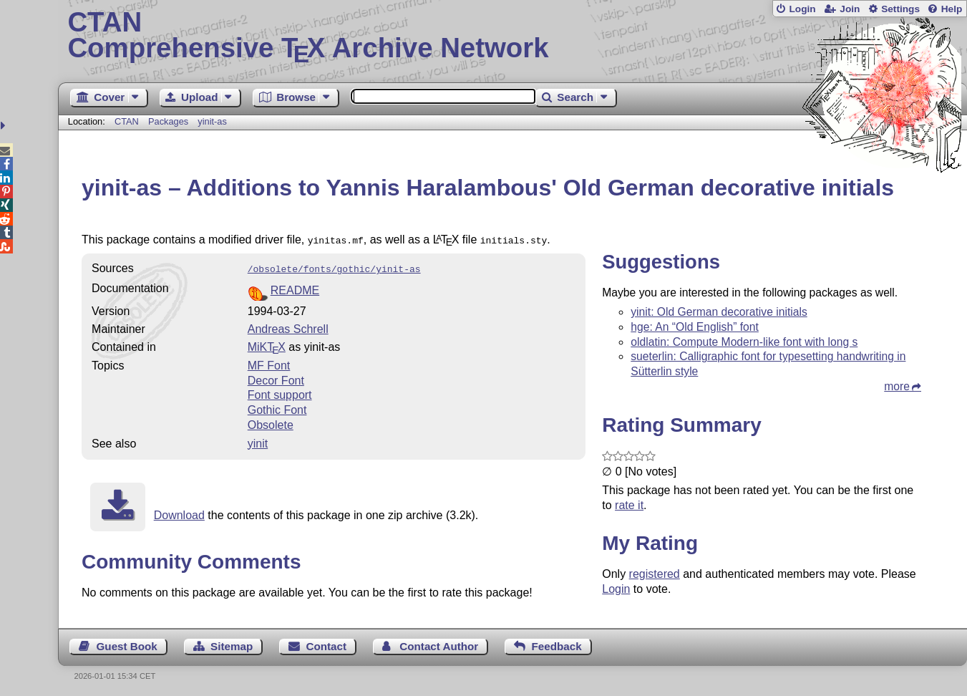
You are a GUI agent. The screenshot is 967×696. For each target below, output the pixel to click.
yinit (258, 441)
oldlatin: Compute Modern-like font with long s (744, 342)
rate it (629, 505)
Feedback (557, 643)
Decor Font (276, 378)
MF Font (269, 363)
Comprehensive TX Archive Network (512, 35)
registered (654, 574)
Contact (326, 643)
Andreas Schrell (288, 326)
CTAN (127, 121)
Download (179, 512)
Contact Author (438, 643)
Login (802, 9)
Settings (900, 9)
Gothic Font (277, 407)
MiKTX (267, 344)
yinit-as (212, 121)
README (295, 287)
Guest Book (127, 643)
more (897, 386)
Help (952, 9)
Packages (169, 121)
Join (850, 9)
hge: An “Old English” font (695, 327)
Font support (280, 392)
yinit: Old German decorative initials (719, 312)
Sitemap (231, 643)
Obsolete (270, 422)
